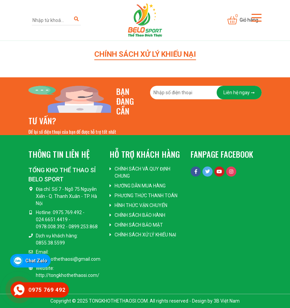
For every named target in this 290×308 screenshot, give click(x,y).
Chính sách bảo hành (140, 215)
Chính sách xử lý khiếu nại (145, 234)
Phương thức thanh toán (146, 195)
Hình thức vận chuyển (141, 205)
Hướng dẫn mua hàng (140, 185)
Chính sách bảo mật (139, 225)
